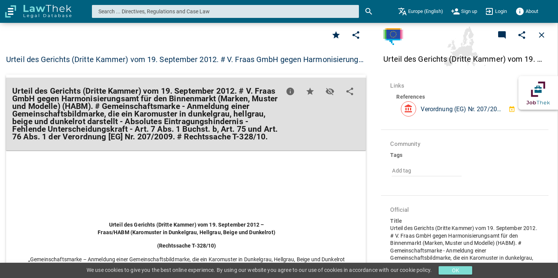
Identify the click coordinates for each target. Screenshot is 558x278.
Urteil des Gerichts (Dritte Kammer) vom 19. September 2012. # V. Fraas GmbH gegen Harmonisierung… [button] (184, 59)
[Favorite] (336, 35)
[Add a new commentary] (502, 35)
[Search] (368, 11)
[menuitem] (420, 11)
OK (455, 270)
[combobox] (226, 11)
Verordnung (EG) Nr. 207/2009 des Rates (476, 109)
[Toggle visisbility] (330, 91)
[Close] (541, 35)
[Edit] (355, 35)
